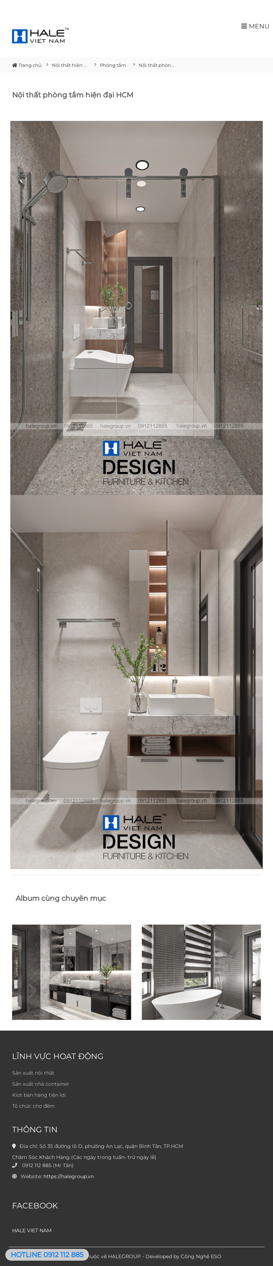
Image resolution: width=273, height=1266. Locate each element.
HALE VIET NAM (32, 1230)
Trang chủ (27, 65)
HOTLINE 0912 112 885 (47, 1255)
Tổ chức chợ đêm (33, 1106)
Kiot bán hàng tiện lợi (39, 1095)
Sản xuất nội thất (33, 1073)
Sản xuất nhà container (40, 1084)
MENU (255, 26)
